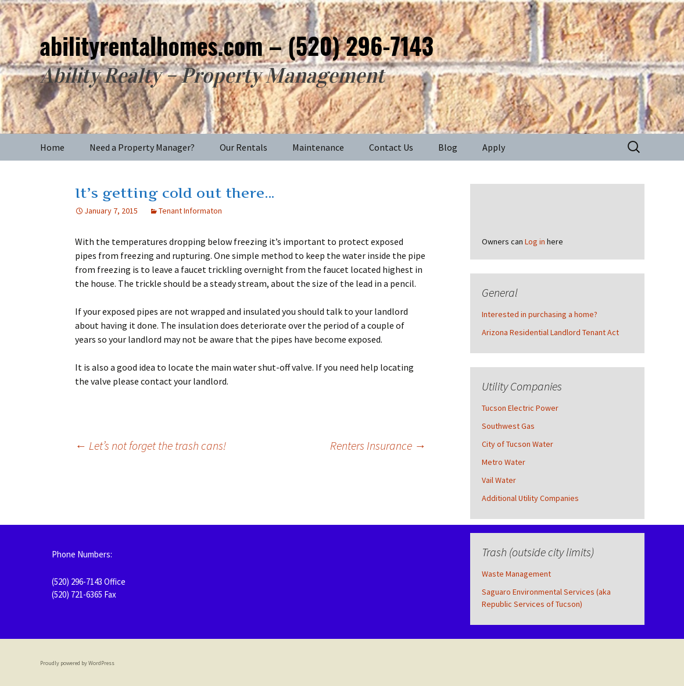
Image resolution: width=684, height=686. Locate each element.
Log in (535, 241)
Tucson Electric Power (520, 408)
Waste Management (516, 573)
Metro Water (503, 462)
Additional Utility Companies (530, 498)
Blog (447, 147)
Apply (493, 147)
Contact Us (391, 147)
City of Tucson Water (517, 444)
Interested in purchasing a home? (539, 314)
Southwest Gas (508, 426)
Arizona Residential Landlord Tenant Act (550, 332)
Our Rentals (243, 147)
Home (52, 147)
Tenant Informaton (190, 210)
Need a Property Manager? (142, 147)
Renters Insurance (378, 445)
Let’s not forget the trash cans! (150, 445)
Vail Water (499, 480)
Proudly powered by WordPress (77, 663)
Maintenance (318, 147)
